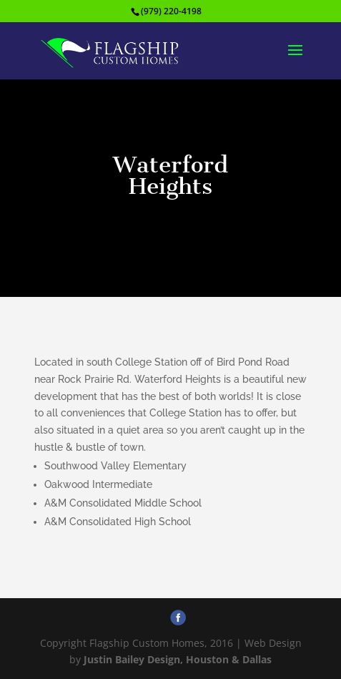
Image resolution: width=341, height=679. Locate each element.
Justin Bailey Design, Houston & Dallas (178, 659)
